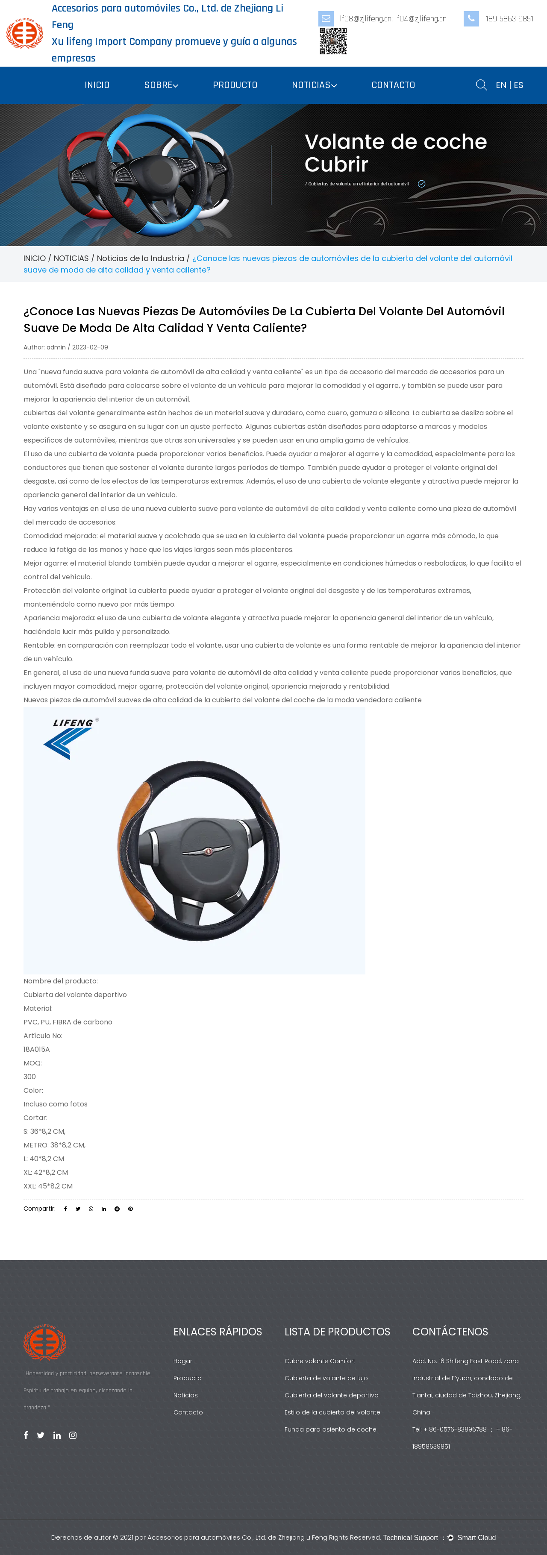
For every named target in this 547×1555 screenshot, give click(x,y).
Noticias (186, 1395)
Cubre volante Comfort (320, 1361)
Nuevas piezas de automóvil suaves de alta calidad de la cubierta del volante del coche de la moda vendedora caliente (223, 700)
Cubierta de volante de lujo (326, 1378)
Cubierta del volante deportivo (332, 1395)
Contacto (188, 1412)
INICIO (97, 85)
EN (501, 85)
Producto (188, 1378)
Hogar (183, 1361)
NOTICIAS (311, 85)
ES (518, 85)
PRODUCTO (235, 85)
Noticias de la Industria (140, 258)
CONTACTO (393, 85)
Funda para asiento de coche (330, 1429)
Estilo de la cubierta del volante (332, 1412)
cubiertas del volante (60, 413)
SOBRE (158, 85)
